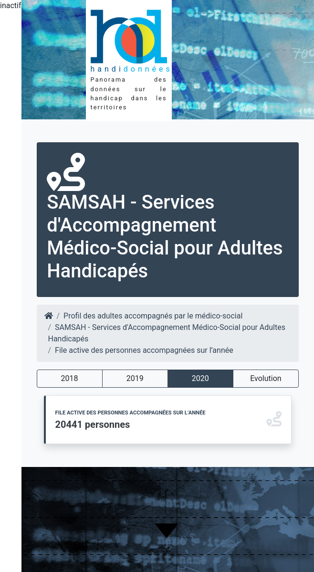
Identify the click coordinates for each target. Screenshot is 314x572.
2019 (135, 378)
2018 (69, 378)
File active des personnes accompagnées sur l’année (144, 350)
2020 (200, 378)
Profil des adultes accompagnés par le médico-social (152, 315)
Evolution (265, 378)
